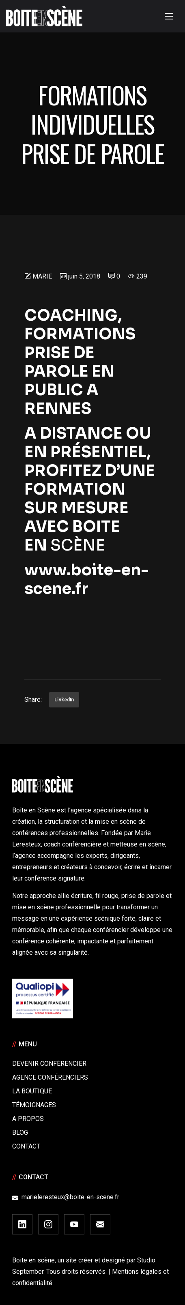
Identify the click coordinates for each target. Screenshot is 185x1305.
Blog (20, 1132)
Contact (26, 1146)
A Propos (28, 1119)
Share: (33, 699)
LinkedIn (64, 700)
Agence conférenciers (50, 1077)
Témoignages (34, 1105)
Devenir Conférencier (49, 1063)
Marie (42, 276)
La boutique (32, 1091)
